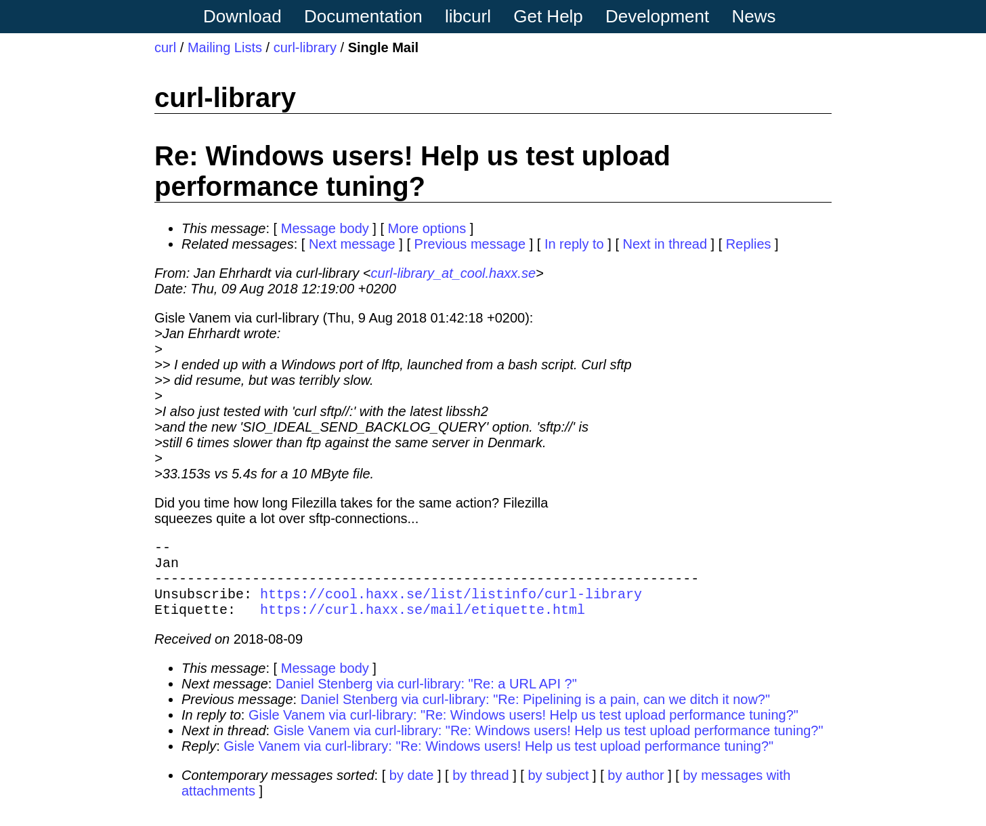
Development (657, 16)
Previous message (470, 243)
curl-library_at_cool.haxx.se (453, 273)
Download (242, 16)
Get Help (548, 16)
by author (635, 788)
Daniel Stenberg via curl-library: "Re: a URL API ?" (426, 697)
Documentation (363, 16)
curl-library (305, 47)
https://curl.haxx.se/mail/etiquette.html (422, 622)
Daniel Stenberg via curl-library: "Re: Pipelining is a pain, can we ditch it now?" (535, 712)
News (754, 16)
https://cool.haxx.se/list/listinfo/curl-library (451, 604)
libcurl (468, 16)
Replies (748, 243)
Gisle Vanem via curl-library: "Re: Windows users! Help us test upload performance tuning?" (523, 728)
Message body (325, 228)
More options (427, 228)
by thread (480, 788)
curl (165, 47)
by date (411, 788)
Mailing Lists (225, 47)
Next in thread (665, 243)
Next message (352, 243)
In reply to (574, 243)
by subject (558, 788)
